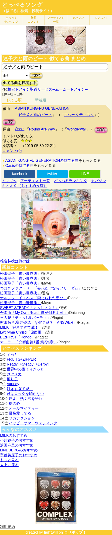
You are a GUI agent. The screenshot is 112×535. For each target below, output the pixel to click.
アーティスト (56, 19)
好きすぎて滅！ (20, 389)
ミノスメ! (101, 17)
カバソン (78, 17)
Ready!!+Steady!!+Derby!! (28, 364)
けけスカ (14, 374)
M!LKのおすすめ (13, 435)
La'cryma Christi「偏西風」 (22, 332)
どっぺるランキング (70, 181)
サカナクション (22, 418)
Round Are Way (42, 129)
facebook (19, 174)
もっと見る (9, 460)
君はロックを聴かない (25, 394)
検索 (36, 75)
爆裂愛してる (20, 413)
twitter (52, 174)
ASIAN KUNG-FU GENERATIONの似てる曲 (41, 160)
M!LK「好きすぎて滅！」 (21, 327)
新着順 (40, 100)
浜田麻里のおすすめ (17, 445)
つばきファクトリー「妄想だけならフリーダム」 (41, 288)
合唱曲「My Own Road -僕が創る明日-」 (34, 313)
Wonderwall (76, 129)
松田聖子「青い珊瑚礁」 (20, 273)
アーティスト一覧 (35, 181)
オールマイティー (24, 408)
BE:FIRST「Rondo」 (17, 337)
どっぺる (11, 19)
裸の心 (14, 403)
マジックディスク (79, 115)
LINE (85, 174)
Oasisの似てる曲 (19, 166)
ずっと (12, 354)
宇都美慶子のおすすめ (18, 455)
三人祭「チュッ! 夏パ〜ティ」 (25, 318)
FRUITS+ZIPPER (21, 359)
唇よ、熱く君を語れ (25, 399)
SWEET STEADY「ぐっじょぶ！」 (29, 308)
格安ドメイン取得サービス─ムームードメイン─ (48, 89)
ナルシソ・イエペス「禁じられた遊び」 (33, 298)
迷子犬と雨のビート (35, 115)
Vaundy (13, 384)
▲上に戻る (9, 465)
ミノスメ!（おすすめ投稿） (24, 186)
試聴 (9, 122)
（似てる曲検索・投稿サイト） (28, 11)
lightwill (51, 532)
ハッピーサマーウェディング (33, 423)
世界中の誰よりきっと (25, 369)
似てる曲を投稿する (20, 83)
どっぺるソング (22, 5)
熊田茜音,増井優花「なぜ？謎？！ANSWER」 (38, 322)
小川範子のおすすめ (17, 440)
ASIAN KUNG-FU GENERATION (42, 108)
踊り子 (12, 379)
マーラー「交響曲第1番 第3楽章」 (28, 342)
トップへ (9, 181)
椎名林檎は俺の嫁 (15, 261)
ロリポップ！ (75, 532)
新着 (33, 19)
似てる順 (14, 100)
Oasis (19, 129)
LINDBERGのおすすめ (19, 450)
